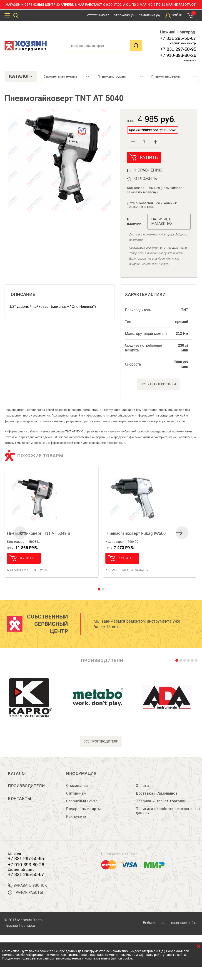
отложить (145, 178)
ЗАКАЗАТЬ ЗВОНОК (27, 886)
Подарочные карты (83, 809)
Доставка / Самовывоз (156, 793)
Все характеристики (158, 384)
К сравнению (18, 570)
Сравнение (149, 15)
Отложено (124, 15)
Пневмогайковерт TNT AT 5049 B (38, 533)
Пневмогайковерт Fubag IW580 (135, 533)
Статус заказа (98, 15)
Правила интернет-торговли (161, 801)
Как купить (76, 817)
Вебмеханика (154, 923)
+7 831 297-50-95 (178, 49)
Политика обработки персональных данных (168, 811)
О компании (77, 786)
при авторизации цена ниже (152, 130)
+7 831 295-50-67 (178, 38)
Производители (26, 786)
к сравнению (148, 170)
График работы (25, 893)
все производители (101, 741)
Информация (81, 773)
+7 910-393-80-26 (178, 55)
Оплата (142, 786)
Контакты (19, 799)
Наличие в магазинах (161, 221)
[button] (155, 141)
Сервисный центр (81, 801)
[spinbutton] (144, 141)
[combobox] (66, 76)
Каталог (17, 773)
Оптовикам (76, 793)
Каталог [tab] (20, 76)
